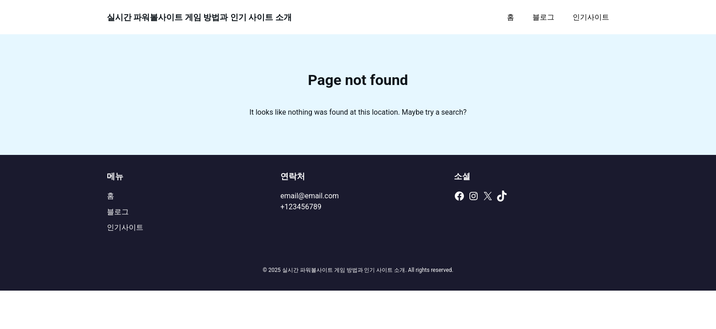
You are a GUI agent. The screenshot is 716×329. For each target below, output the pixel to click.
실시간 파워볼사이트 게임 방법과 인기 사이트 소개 (199, 17)
